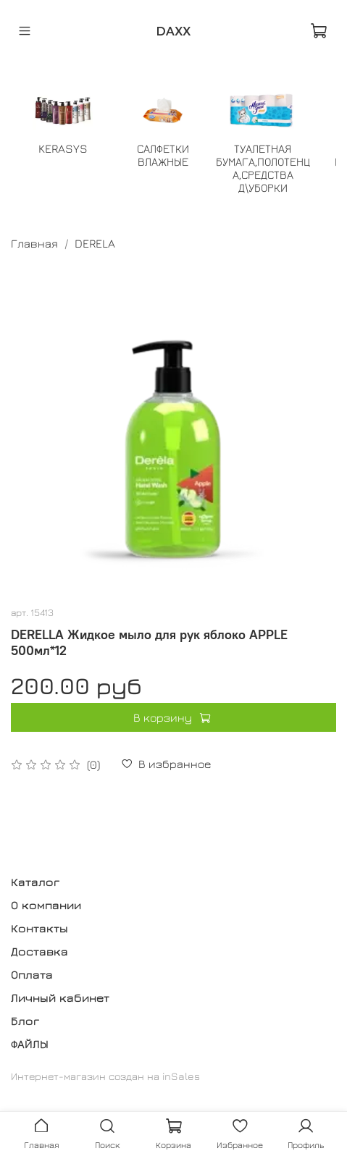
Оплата (32, 974)
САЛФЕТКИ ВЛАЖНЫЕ (163, 155)
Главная (34, 243)
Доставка (39, 951)
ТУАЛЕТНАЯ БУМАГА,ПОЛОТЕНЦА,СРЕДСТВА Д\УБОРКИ (263, 168)
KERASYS (63, 148)
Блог (25, 1020)
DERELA (95, 243)
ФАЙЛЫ (30, 1043)
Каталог (35, 881)
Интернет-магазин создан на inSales (105, 1076)
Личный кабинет (60, 997)
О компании (46, 904)
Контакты (39, 927)
